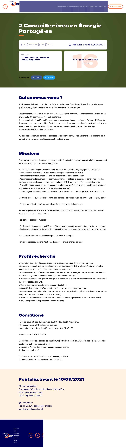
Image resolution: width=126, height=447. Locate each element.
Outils (81, 4)
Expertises (73, 4)
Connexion (115, 4)
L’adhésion (102, 4)
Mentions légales (100, 436)
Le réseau (63, 4)
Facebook (37, 72)
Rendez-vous (91, 4)
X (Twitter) (50, 72)
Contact (84, 436)
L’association (52, 4)
